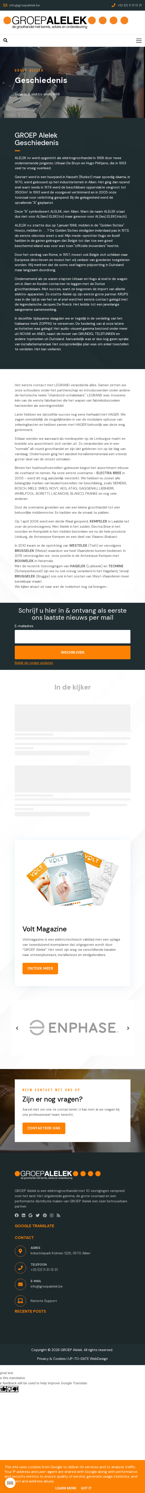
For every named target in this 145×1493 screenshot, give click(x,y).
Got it (86, 1488)
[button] (17, 1028)
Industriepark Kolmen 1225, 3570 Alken (60, 1253)
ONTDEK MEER (40, 968)
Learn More (65, 1488)
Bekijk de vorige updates (34, 663)
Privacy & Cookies (51, 1358)
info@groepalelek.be (47, 1286)
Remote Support (44, 1301)
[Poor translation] (12, 1389)
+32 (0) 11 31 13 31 (44, 1269)
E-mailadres (24, 626)
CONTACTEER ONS (44, 1128)
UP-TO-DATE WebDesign (88, 1358)
